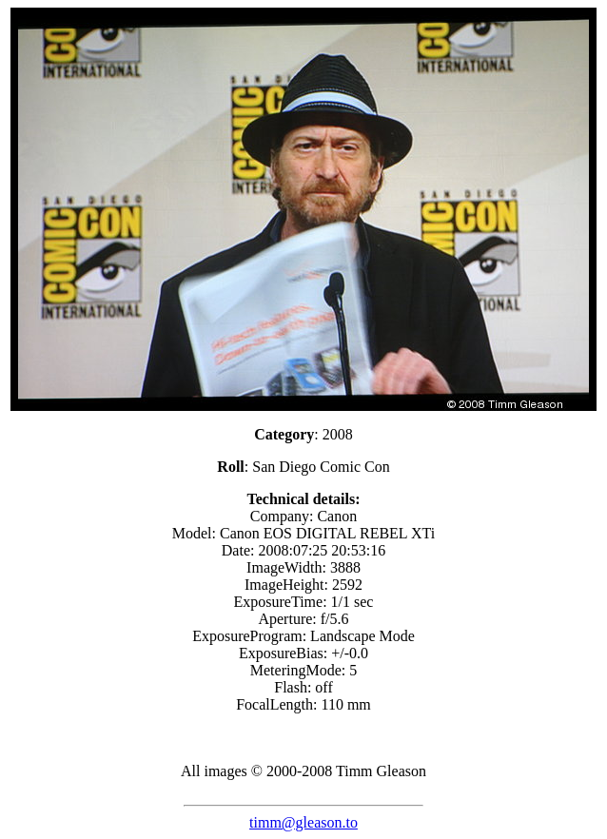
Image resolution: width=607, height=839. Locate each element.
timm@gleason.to (303, 822)
